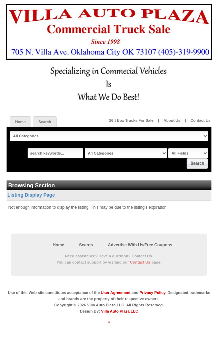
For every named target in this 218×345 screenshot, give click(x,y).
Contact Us (200, 120)
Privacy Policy (152, 292)
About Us (172, 120)
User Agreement (115, 292)
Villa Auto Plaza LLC (119, 311)
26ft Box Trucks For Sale (131, 120)
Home (20, 122)
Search (44, 122)
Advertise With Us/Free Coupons (140, 245)
